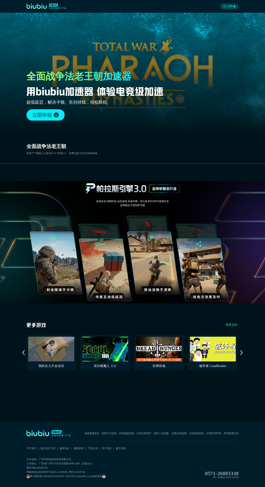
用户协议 (107, 448)
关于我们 (31, 448)
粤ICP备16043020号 (37, 467)
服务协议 (64, 448)
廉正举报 (121, 448)
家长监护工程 (48, 448)
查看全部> (232, 324)
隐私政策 (79, 448)
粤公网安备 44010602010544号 (44, 476)
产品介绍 (93, 448)
